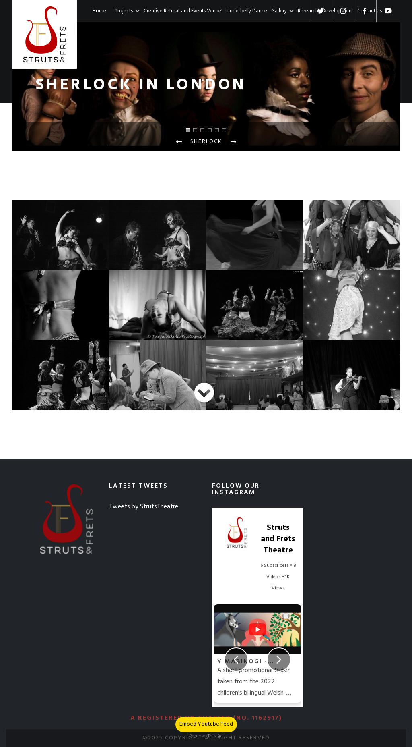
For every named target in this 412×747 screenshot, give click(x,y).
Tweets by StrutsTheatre (143, 507)
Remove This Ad (206, 736)
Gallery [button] (282, 11)
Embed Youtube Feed (206, 724)
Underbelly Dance (247, 11)
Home (99, 11)
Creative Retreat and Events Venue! (183, 11)
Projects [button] (127, 11)
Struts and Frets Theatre (278, 539)
